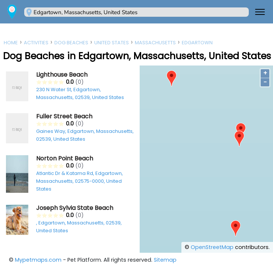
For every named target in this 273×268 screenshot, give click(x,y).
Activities (36, 42)
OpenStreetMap (212, 247)
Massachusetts (155, 42)
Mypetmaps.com (38, 260)
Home (11, 42)
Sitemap (165, 260)
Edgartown (197, 42)
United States (111, 42)
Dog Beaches (71, 42)
